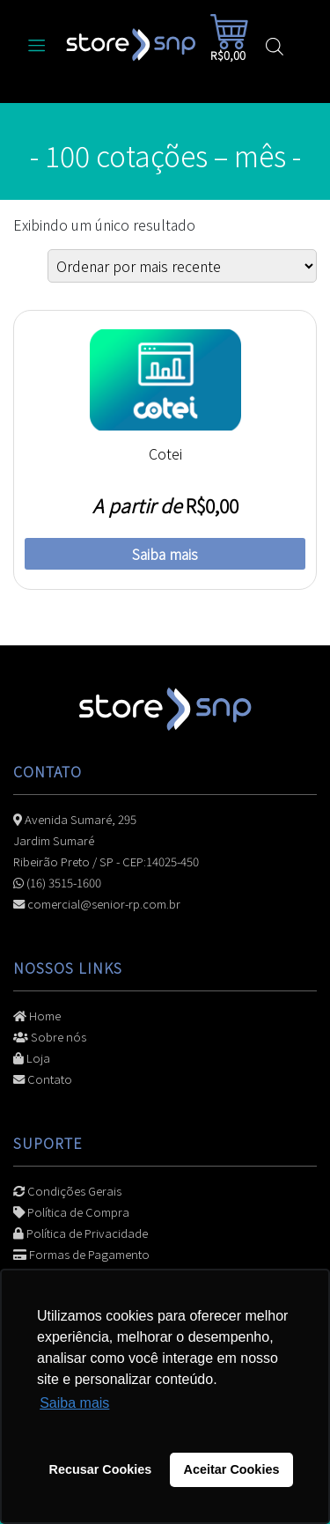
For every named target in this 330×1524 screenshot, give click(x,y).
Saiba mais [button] (74, 1402)
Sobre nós (49, 1036)
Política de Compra (71, 1212)
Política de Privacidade (80, 1233)
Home (37, 1015)
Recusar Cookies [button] (100, 1469)
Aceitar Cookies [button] (232, 1469)
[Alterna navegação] (37, 44)
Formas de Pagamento (81, 1254)
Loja (31, 1057)
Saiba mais (165, 553)
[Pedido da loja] (182, 266)
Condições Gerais (67, 1190)
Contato (42, 1079)
